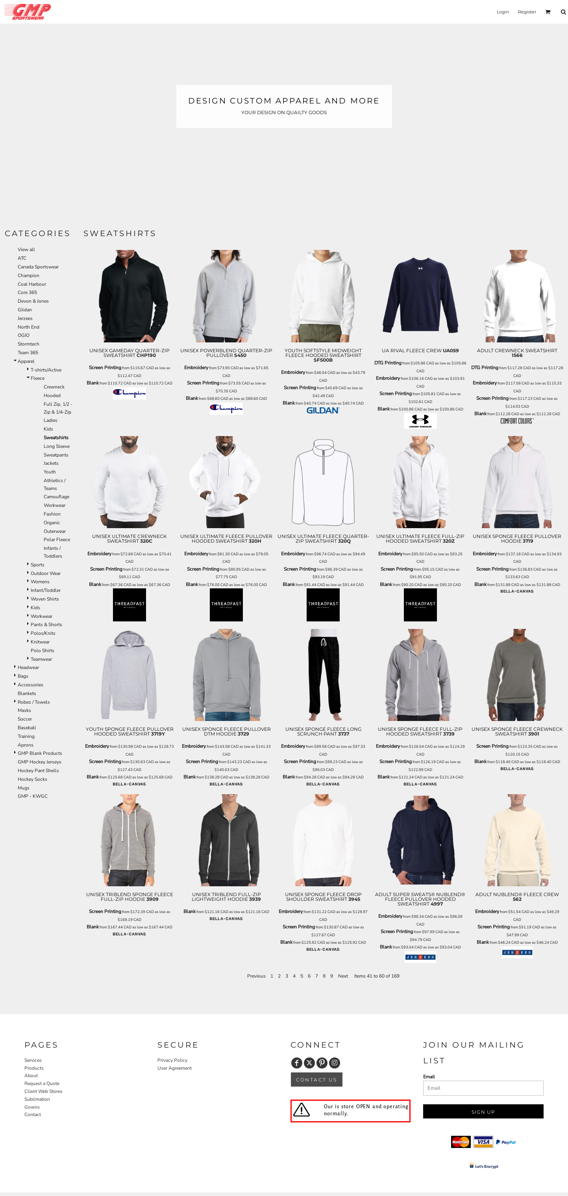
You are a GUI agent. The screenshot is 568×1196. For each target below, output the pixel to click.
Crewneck (54, 387)
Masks (24, 710)
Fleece (37, 378)
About (31, 1075)
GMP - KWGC (33, 796)
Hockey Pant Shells (38, 770)
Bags (23, 676)
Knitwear (40, 642)
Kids (48, 429)
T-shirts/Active (46, 370)
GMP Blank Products (40, 753)
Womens (40, 582)
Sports (37, 565)
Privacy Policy (172, 1060)
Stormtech (28, 344)
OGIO (24, 335)
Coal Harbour (32, 284)
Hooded (52, 395)
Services (33, 1060)
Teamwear (41, 659)
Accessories (30, 685)
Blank (93, 383)
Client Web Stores (43, 1091)
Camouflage (56, 497)
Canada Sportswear (38, 267)
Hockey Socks (32, 779)
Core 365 (27, 292)
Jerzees (25, 318)
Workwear (54, 505)
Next (343, 976)
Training (26, 736)
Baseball (27, 728)
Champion (28, 275)
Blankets (27, 693)
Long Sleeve (57, 446)
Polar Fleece (57, 539)
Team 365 (28, 352)
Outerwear (55, 531)
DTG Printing (387, 363)
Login (503, 12)
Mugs (24, 788)
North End (28, 327)
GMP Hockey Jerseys (39, 762)
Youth (50, 472)
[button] (548, 12)
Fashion (52, 514)
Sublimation (37, 1099)
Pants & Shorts (46, 624)
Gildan (25, 310)
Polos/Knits (43, 633)
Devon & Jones (33, 301)
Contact (32, 1114)
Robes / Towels (34, 702)
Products (34, 1068)
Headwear (28, 667)
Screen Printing (105, 367)
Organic (52, 522)
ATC (22, 258)
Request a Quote (41, 1083)
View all (26, 249)
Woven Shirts (45, 599)
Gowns (32, 1107)
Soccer (25, 719)
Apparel (26, 361)
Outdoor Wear (46, 573)
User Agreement (174, 1068)
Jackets (51, 463)
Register (527, 12)
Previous (256, 976)
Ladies (50, 420)
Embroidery (196, 367)
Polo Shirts (42, 650)
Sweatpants (56, 455)
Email (429, 1077)
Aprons (25, 745)
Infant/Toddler (46, 590)
